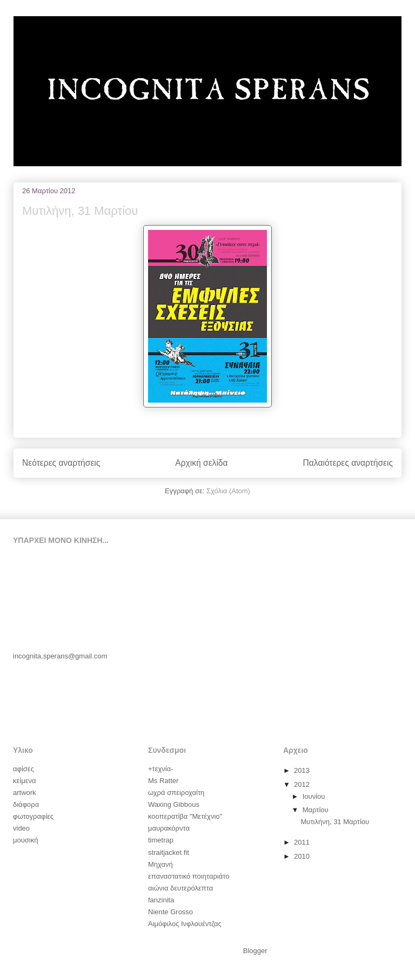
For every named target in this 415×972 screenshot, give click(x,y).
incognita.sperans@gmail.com (60, 656)
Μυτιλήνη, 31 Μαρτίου (80, 210)
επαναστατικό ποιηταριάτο (188, 876)
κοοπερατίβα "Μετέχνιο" (185, 816)
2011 (303, 842)
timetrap (160, 840)
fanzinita (161, 900)
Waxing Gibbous (173, 804)
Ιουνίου (315, 796)
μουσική (25, 840)
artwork (24, 793)
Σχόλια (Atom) (228, 491)
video (21, 828)
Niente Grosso (170, 912)
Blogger (255, 951)
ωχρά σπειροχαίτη (176, 793)
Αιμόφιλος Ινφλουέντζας (185, 924)
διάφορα (26, 804)
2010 (303, 856)
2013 (303, 770)
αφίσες (23, 769)
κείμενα (24, 781)
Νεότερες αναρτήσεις (61, 462)
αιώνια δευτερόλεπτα (180, 888)
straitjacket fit (168, 852)
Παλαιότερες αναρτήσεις (348, 462)
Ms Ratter (163, 781)
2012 (303, 784)
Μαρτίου (317, 810)
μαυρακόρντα (169, 828)
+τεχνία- (160, 769)
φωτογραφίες (33, 816)
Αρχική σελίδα (201, 462)
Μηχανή (160, 864)
